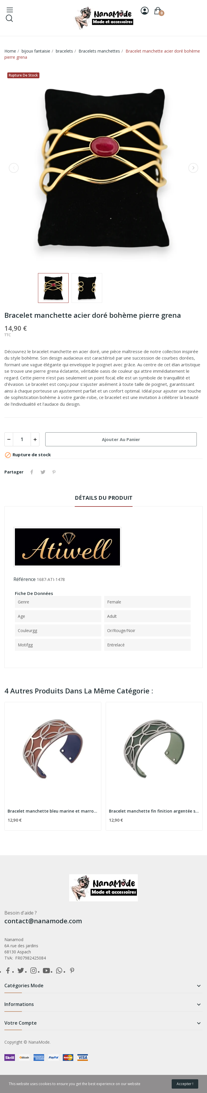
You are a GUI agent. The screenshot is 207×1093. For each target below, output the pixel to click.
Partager (31, 472)
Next (193, 168)
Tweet (42, 472)
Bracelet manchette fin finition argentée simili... (154, 811)
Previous (14, 168)
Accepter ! (185, 1083)
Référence (24, 579)
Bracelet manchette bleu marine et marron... (53, 811)
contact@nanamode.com (43, 920)
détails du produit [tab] (104, 497)
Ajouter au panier (121, 439)
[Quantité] (22, 439)
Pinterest (54, 472)
